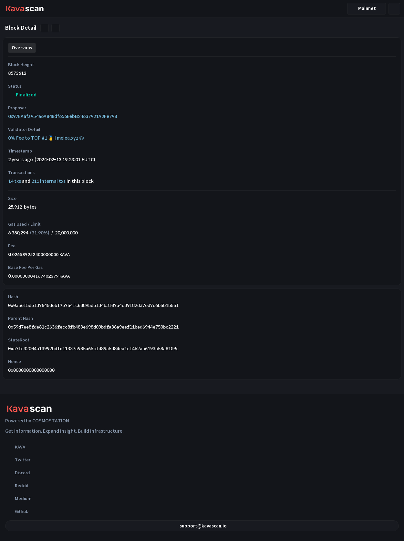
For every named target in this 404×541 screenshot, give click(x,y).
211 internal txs (48, 181)
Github (16, 511)
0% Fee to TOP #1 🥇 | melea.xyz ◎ (46, 138)
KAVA (15, 447)
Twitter (17, 460)
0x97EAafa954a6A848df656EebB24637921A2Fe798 (62, 116)
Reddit (17, 485)
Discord (17, 473)
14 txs (14, 181)
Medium (18, 498)
